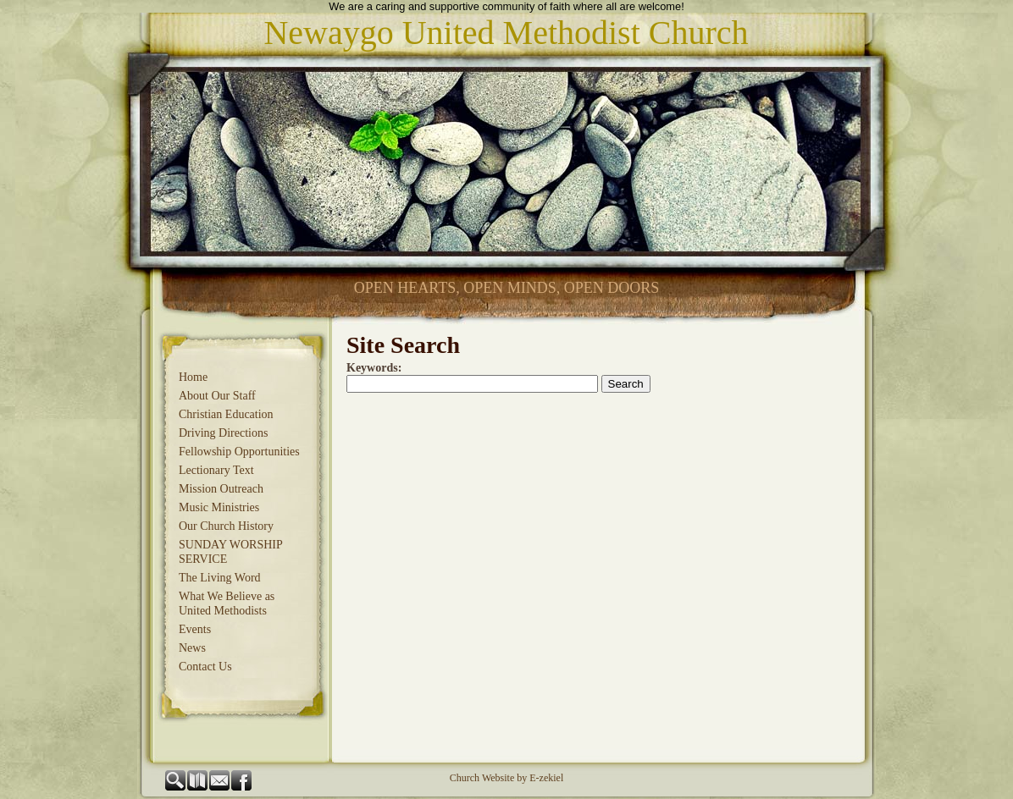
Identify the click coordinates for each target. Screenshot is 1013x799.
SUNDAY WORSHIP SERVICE (230, 551)
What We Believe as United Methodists (226, 603)
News (192, 648)
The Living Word (220, 577)
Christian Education (226, 414)
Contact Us (205, 666)
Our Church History (226, 526)
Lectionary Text (216, 470)
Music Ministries (219, 507)
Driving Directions (223, 433)
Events (195, 629)
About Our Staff (217, 395)
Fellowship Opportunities (239, 451)
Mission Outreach (221, 488)
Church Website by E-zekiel (506, 778)
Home (193, 377)
